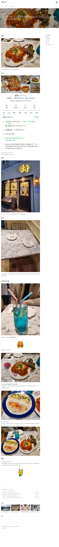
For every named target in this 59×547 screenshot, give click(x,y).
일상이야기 (4, 505)
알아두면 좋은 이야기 (49, 44)
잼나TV (4, 2)
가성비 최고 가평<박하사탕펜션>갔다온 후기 (9, 512)
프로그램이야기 (48, 39)
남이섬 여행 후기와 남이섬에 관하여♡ (8, 508)
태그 (6, 6)
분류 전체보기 (48, 35)
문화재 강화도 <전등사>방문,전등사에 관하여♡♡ (10, 509)
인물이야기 (47, 37)
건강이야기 (47, 42)
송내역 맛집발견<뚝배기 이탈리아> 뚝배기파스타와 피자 (11, 513)
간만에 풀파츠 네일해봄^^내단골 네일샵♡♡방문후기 (11, 510)
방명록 (12, 6)
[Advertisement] (20, 488)
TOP (57, 543)
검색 (54, 2)
